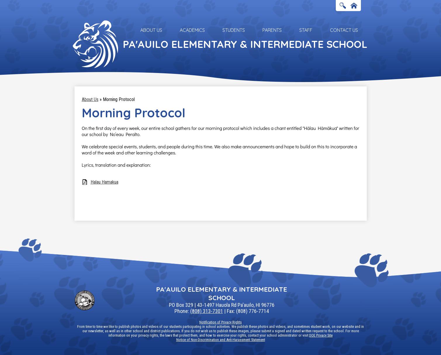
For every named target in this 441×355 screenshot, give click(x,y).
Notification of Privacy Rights (220, 322)
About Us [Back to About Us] (90, 99)
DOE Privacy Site (321, 335)
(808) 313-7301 (206, 311)
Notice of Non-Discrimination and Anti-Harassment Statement (220, 339)
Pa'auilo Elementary (245, 44)
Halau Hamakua (104, 182)
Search (343, 6)
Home (354, 6)
